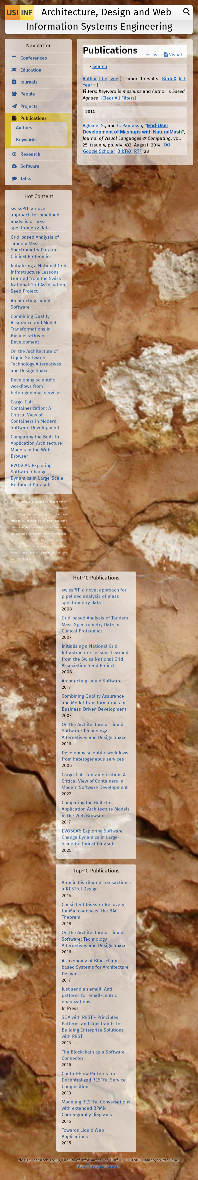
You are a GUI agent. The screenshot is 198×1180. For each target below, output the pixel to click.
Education (30, 70)
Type (113, 79)
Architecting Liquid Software (92, 681)
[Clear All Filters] (118, 98)
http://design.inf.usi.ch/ (98, 1166)
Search (99, 66)
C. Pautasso (129, 125)
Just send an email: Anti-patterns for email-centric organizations (89, 995)
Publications (33, 118)
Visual (173, 55)
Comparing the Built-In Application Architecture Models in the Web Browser (96, 809)
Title (102, 79)
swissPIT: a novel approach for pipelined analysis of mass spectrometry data (94, 596)
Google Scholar (99, 151)
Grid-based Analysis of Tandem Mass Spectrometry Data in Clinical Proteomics (95, 624)
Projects (29, 106)
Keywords (26, 139)
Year (87, 85)
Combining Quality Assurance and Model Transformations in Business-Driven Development (33, 329)
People (27, 94)
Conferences (33, 58)
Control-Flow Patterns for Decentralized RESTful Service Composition (94, 1080)
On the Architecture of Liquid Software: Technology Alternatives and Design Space (94, 731)
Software (29, 166)
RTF (182, 79)
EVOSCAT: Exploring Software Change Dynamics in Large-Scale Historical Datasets (92, 837)
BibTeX (169, 79)
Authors (24, 127)
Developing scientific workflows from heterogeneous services (36, 386)
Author (90, 79)
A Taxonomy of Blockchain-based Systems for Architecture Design (95, 967)
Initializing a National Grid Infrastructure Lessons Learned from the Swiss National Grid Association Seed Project (38, 279)
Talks (25, 178)
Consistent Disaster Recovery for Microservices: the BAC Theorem (93, 911)
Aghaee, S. (94, 125)
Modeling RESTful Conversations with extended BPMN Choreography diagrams (96, 1108)
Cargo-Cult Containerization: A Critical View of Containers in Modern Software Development (35, 415)
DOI (168, 145)
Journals (29, 82)
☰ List (152, 55)
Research (30, 154)
